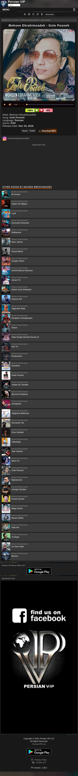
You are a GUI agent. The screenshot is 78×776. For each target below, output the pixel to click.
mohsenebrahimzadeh (18, 138)
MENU (5, 9)
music (15, 20)
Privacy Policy (41, 760)
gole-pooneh (45, 20)
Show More (50, 14)
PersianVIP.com (39, 744)
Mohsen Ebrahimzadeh (22, 114)
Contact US (41, 762)
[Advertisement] (39, 165)
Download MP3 (47, 131)
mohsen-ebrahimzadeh (29, 20)
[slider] (50, 104)
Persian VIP (6, 20)
